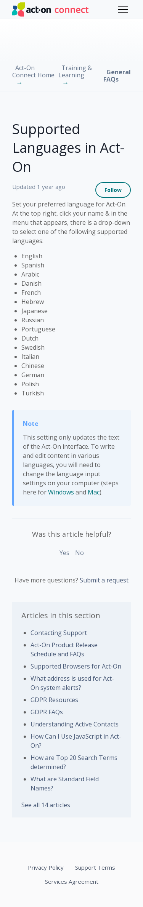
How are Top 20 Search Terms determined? (74, 762)
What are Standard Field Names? (65, 783)
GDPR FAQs (47, 712)
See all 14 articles (45, 805)
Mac (94, 492)
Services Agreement (71, 881)
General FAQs (117, 75)
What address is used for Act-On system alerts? (72, 683)
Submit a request (104, 580)
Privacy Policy (46, 867)
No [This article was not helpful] (79, 553)
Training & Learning (75, 71)
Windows (61, 492)
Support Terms (95, 867)
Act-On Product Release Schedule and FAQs (64, 649)
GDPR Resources (54, 700)
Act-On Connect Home (33, 71)
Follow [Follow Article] (113, 190)
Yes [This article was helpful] (64, 553)
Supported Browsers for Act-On (76, 666)
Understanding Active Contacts (75, 724)
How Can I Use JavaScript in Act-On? (76, 741)
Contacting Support (59, 633)
